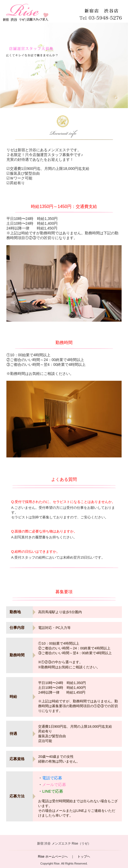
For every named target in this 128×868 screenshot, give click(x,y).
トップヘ (83, 856)
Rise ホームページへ (52, 856)
